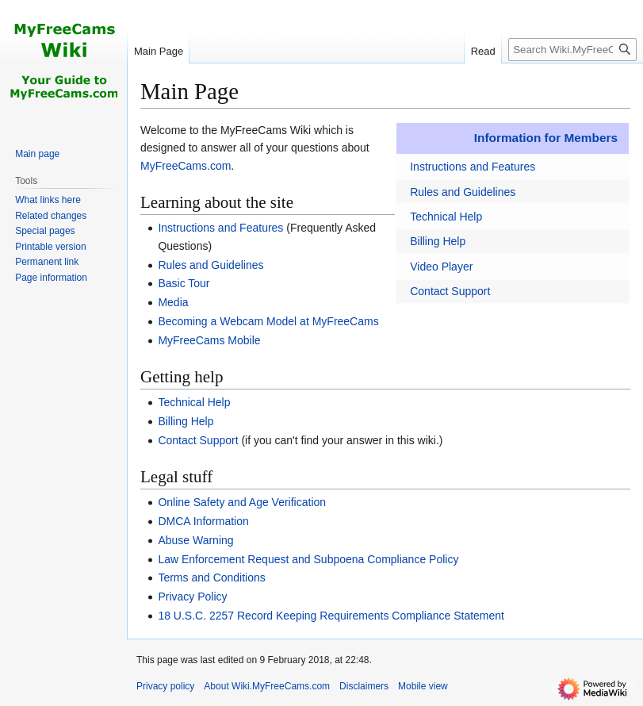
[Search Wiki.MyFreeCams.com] (572, 49)
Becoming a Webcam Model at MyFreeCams (268, 321)
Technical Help (446, 216)
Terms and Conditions (211, 577)
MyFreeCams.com (185, 165)
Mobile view (423, 686)
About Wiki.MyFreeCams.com (267, 686)
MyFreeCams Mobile (209, 340)
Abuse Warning (195, 540)
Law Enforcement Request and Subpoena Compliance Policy (308, 559)
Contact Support (450, 291)
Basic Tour (183, 283)
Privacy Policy (192, 596)
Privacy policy (165, 686)
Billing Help (437, 241)
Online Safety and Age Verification (242, 502)
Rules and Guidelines (462, 192)
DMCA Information (203, 521)
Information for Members (546, 137)
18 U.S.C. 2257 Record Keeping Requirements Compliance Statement (331, 615)
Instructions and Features (472, 166)
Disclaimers (363, 686)
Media (173, 302)
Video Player (441, 266)
